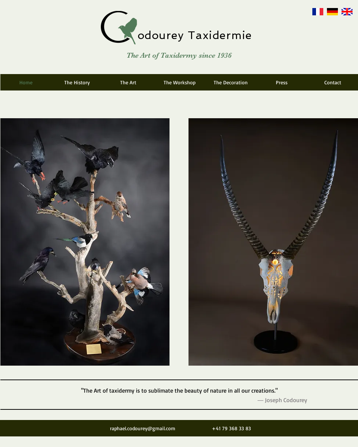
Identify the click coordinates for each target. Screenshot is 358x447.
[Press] (281, 82)
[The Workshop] (179, 82)
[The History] (77, 82)
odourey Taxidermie (195, 35)
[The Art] (128, 82)
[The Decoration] (230, 82)
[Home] (26, 82)
